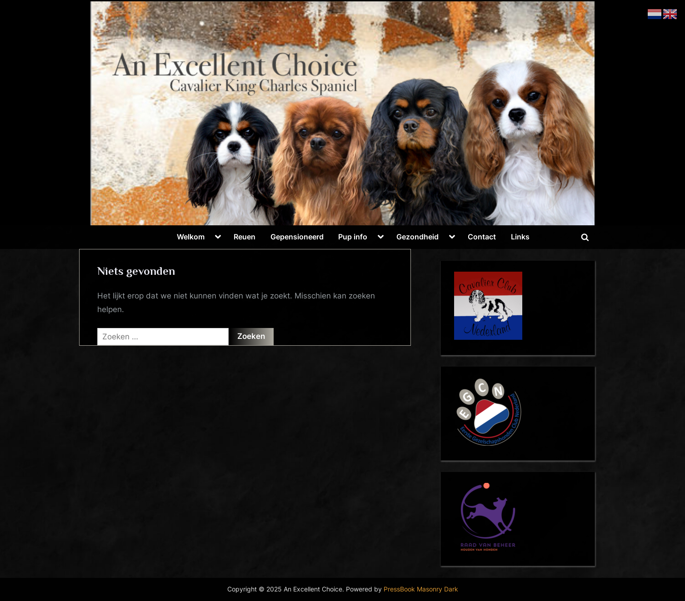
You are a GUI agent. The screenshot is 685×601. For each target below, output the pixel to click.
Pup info (352, 236)
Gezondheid (417, 236)
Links (520, 236)
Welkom (191, 236)
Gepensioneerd (297, 236)
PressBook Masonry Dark (421, 589)
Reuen (244, 236)
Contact (482, 236)
